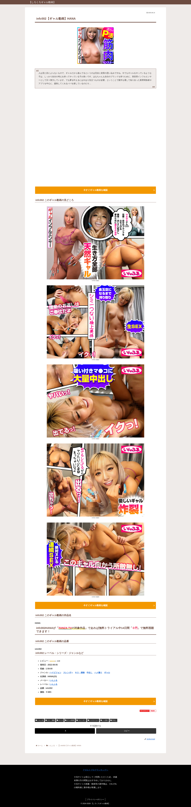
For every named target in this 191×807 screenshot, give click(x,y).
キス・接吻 (80, 673)
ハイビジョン (55, 673)
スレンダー (68, 673)
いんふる (53, 681)
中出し (89, 673)
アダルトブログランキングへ (95, 770)
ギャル (107, 673)
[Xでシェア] (65, 731)
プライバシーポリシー (95, 799)
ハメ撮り (98, 673)
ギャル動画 (69, 721)
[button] (126, 731)
